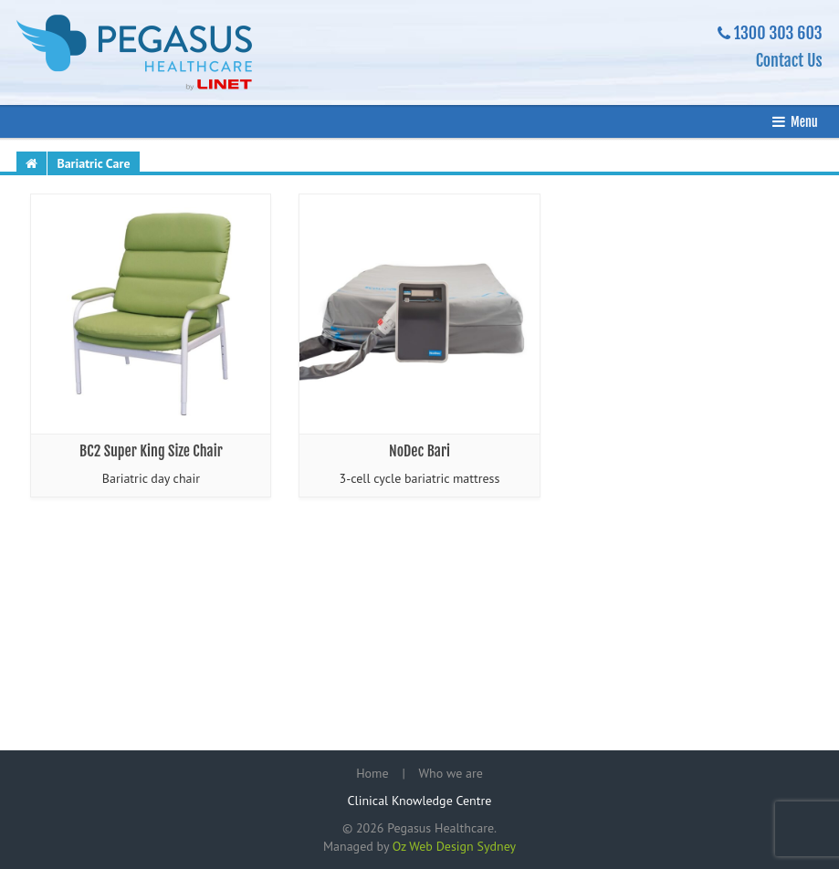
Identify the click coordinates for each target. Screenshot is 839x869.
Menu (804, 122)
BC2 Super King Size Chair (151, 451)
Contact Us (789, 60)
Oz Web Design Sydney (454, 846)
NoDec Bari (419, 451)
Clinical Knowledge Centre (420, 800)
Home (372, 773)
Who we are (451, 773)
